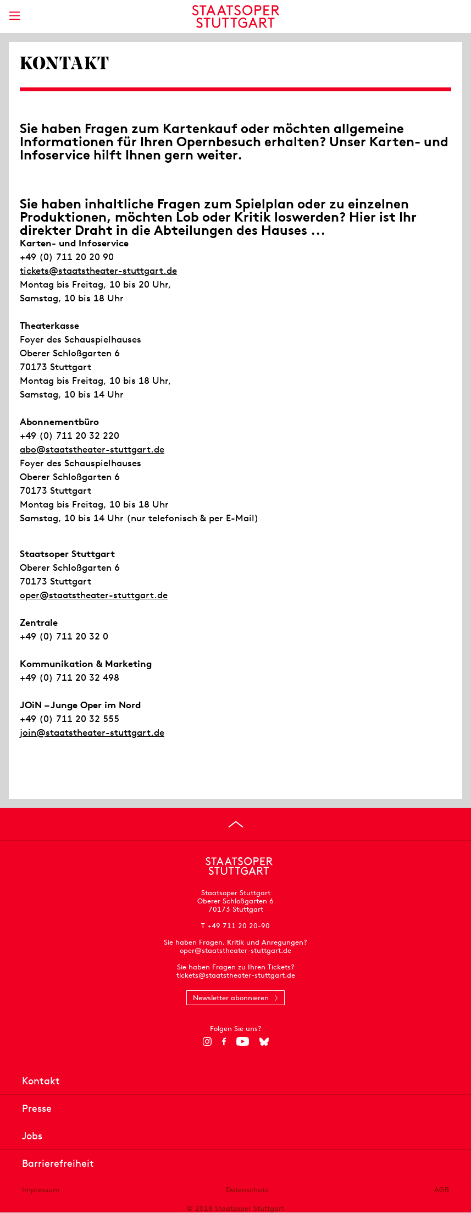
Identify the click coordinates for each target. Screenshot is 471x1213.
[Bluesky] (264, 1041)
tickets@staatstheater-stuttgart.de (98, 270)
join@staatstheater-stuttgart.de (92, 732)
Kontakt (41, 1080)
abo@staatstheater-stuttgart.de (92, 449)
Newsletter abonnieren (231, 997)
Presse (37, 1108)
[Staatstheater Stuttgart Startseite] (235, 16)
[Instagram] (207, 1041)
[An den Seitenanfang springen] (235, 824)
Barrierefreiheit (58, 1163)
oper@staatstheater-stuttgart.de (94, 595)
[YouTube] (242, 1041)
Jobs (32, 1135)
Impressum (40, 1189)
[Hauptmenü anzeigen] (14, 16)
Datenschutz (247, 1189)
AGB (441, 1189)
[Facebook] (224, 1041)
